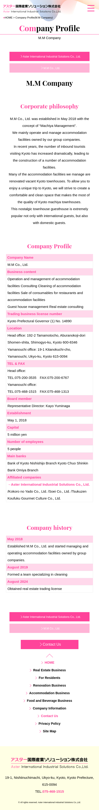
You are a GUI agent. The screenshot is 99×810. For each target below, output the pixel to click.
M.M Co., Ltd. (51, 68)
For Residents (49, 678)
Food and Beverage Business (49, 701)
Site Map (49, 731)
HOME (8, 17)
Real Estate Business (49, 670)
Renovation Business (49, 685)
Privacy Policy (49, 723)
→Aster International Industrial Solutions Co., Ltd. (48, 484)
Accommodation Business (49, 693)
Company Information (49, 708)
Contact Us (52, 644)
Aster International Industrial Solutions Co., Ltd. (52, 56)
